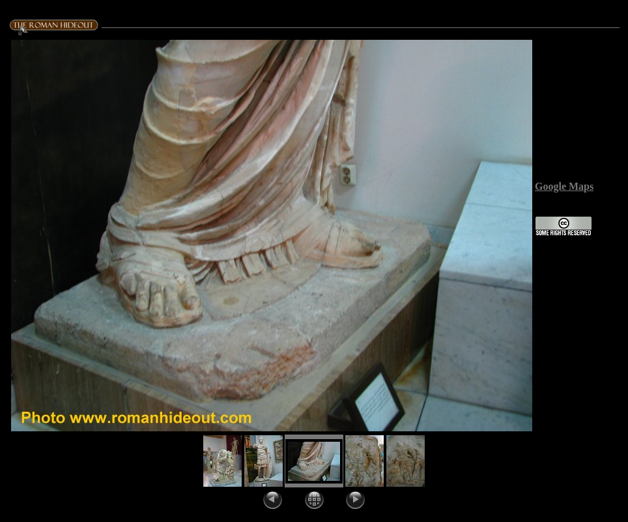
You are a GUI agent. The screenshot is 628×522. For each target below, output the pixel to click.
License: (553, 209)
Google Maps (564, 186)
